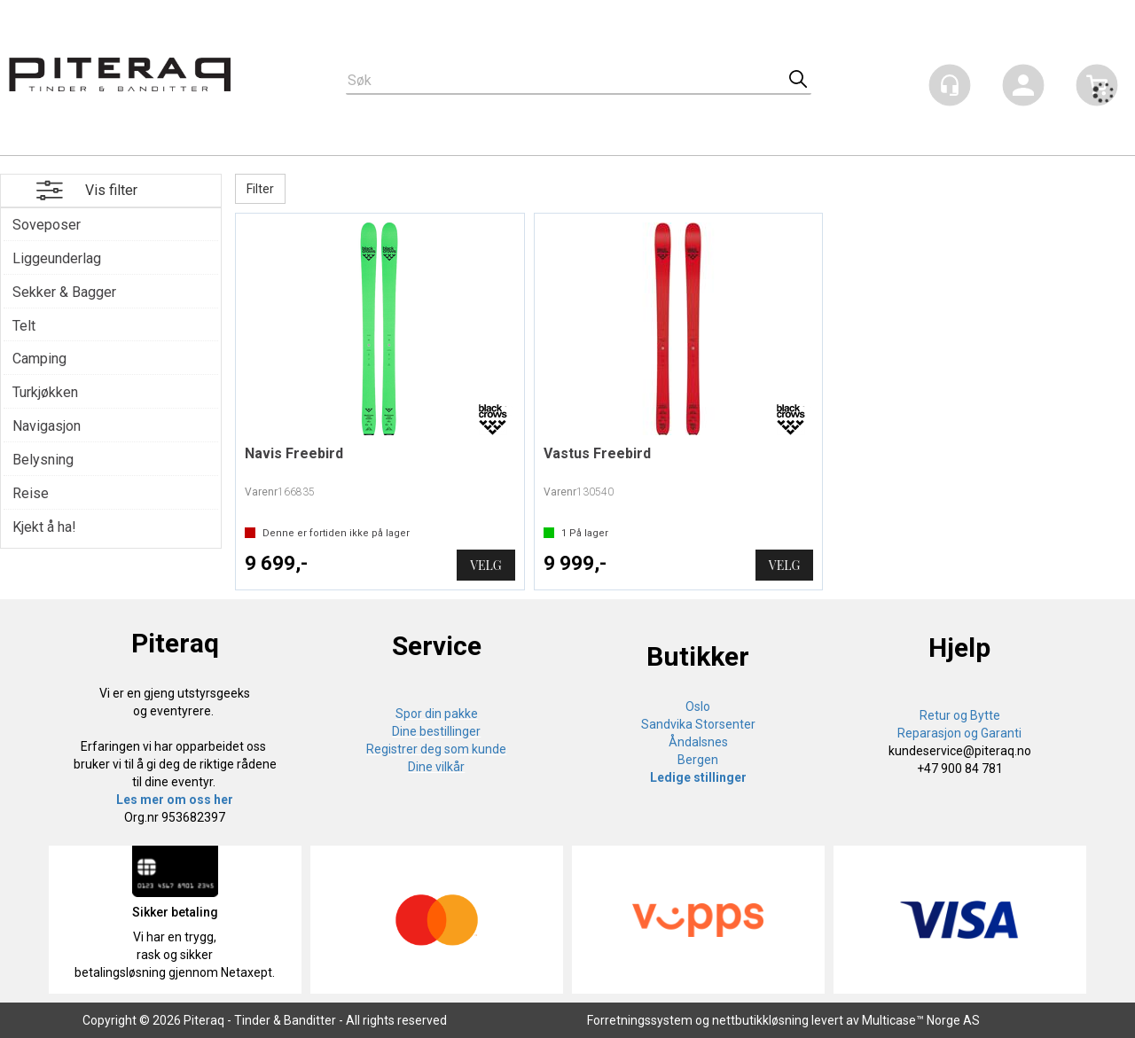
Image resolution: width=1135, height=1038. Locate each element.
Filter (260, 189)
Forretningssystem (640, 1020)
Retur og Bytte (960, 715)
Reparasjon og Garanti (959, 733)
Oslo (697, 706)
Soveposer (46, 224)
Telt (23, 325)
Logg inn (1023, 88)
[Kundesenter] (950, 85)
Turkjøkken (45, 392)
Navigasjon (46, 426)
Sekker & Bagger (64, 292)
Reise (30, 493)
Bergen (697, 760)
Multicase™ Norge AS (921, 1020)
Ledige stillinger (698, 777)
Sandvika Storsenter (698, 724)
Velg (485, 565)
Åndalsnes (698, 742)
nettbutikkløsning (760, 1020)
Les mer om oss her (174, 799)
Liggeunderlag (56, 258)
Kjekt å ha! (44, 527)
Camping (39, 358)
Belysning (43, 459)
